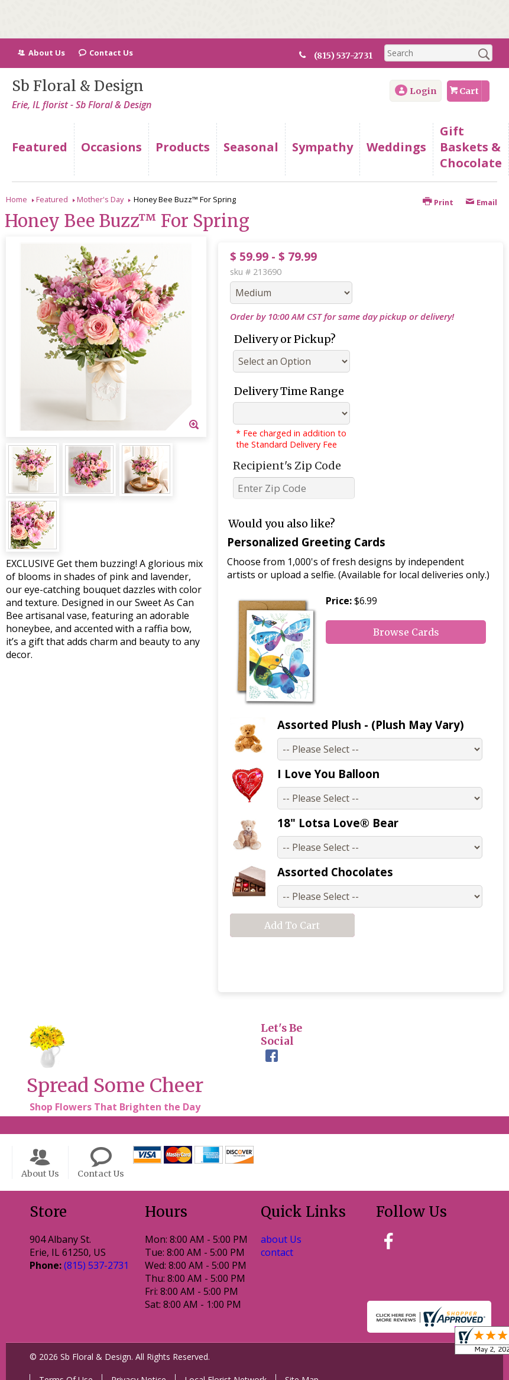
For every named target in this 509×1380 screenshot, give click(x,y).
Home (16, 199)
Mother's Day (100, 199)
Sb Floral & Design (78, 86)
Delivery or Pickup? (285, 339)
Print (438, 202)
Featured (52, 199)
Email (481, 202)
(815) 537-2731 (348, 55)
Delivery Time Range (289, 391)
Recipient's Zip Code (287, 465)
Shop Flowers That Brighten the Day (115, 1106)
